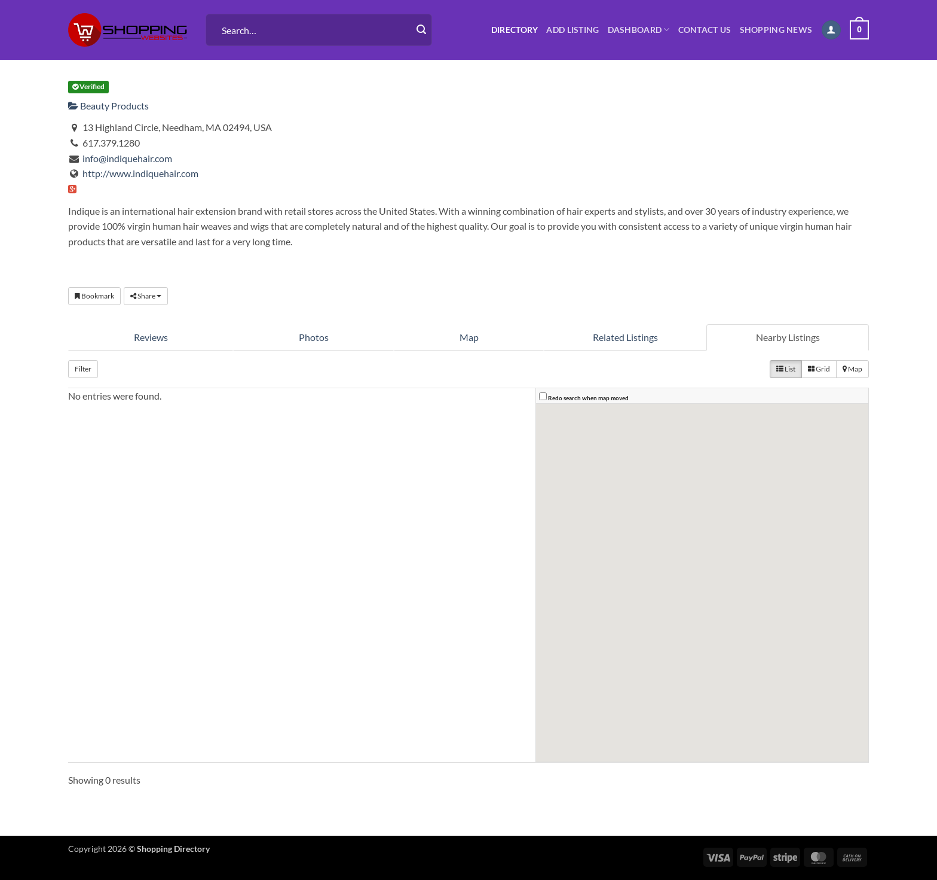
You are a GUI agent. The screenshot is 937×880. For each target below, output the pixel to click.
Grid (819, 368)
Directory (514, 30)
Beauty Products (108, 105)
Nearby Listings (788, 337)
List (785, 368)
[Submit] (421, 30)
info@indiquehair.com (127, 158)
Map (469, 337)
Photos (314, 337)
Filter (83, 368)
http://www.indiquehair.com (140, 173)
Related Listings (625, 337)
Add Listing (572, 30)
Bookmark (94, 295)
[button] (831, 30)
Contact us (704, 30)
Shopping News (776, 30)
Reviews (151, 337)
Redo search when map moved (588, 397)
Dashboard (639, 29)
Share (145, 295)
